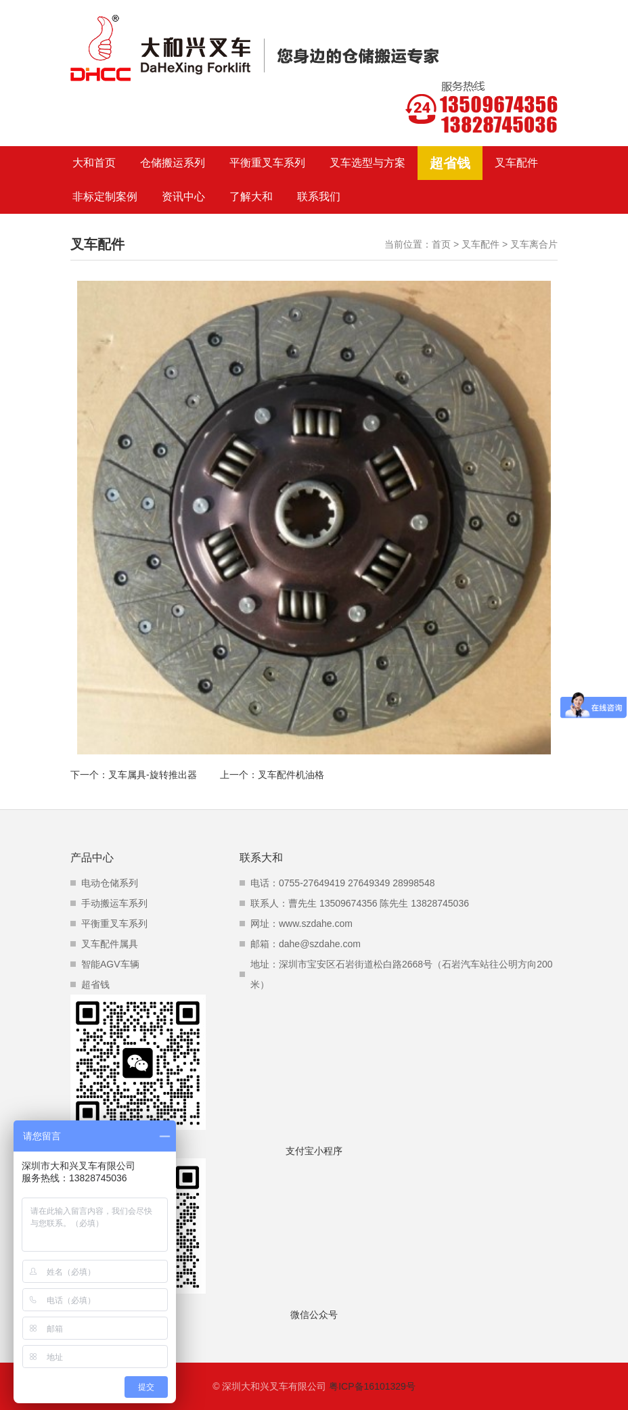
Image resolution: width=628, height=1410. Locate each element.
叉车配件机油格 (291, 774)
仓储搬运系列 (172, 162)
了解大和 (251, 196)
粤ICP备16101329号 (372, 1386)
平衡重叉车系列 (267, 162)
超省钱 (450, 163)
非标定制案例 (104, 196)
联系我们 (318, 196)
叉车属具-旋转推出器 (152, 774)
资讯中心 (183, 196)
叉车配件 (516, 162)
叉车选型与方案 (367, 162)
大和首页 (94, 162)
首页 (441, 244)
